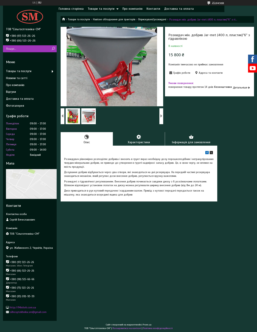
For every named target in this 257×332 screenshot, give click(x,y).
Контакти (153, 9)
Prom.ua (147, 324)
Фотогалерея (15, 105)
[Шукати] (53, 48)
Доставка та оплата (179, 9)
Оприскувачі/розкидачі (152, 19)
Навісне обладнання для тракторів (114, 19)
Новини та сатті (16, 78)
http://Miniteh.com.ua (23, 307)
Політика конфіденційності (158, 328)
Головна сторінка (71, 9)
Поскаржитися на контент (126, 328)
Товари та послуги (101, 9)
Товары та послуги (18, 71)
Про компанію (132, 9)
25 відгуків (218, 2)
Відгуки (11, 92)
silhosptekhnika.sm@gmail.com (28, 312)
